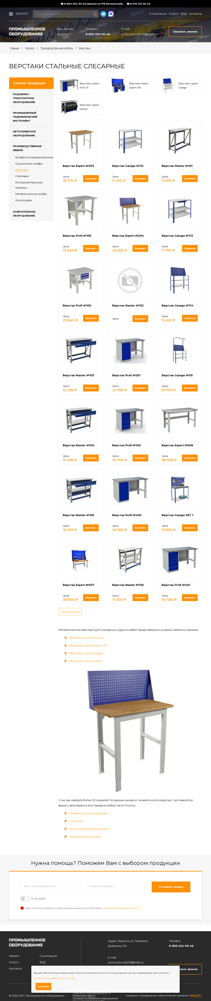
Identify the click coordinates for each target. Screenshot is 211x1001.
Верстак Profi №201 (126, 375)
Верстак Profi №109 (77, 305)
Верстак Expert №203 (78, 166)
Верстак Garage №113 (177, 235)
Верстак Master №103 (78, 375)
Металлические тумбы (31, 194)
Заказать (91, 178)
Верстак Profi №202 (126, 445)
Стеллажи (22, 176)
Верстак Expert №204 (128, 235)
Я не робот (33, 898)
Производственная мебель (57, 48)
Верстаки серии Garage (86, 653)
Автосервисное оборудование (24, 133)
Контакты (195, 13)
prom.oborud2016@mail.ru (139, 34)
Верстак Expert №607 (78, 585)
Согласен (43, 986)
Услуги (174, 13)
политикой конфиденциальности (121, 908)
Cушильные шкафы (29, 163)
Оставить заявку (171, 886)
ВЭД (184, 13)
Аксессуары (23, 200)
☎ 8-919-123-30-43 (138, 4)
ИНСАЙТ (195, 995)
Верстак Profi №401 (176, 585)
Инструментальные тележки (89, 829)
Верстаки (84, 48)
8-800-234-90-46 (98, 34)
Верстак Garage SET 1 (177, 515)
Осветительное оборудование (24, 213)
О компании (158, 13)
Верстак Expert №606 (177, 445)
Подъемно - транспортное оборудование (24, 98)
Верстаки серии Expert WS (89, 645)
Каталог (22, 13)
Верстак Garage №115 (177, 375)
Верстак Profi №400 (126, 515)
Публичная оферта (84, 995)
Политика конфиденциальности (92, 992)
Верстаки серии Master (86, 661)
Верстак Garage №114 (177, 305)
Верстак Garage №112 (127, 166)
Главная (14, 48)
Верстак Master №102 (128, 305)
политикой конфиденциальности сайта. (55, 978)
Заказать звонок (185, 969)
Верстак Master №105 (78, 515)
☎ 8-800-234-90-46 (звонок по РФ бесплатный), (92, 4)
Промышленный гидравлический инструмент (25, 116)
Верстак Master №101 (177, 166)
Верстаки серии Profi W (86, 637)
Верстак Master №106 (128, 585)
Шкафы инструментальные (34, 157)
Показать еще (70, 611)
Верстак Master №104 (78, 445)
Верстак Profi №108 (77, 235)
